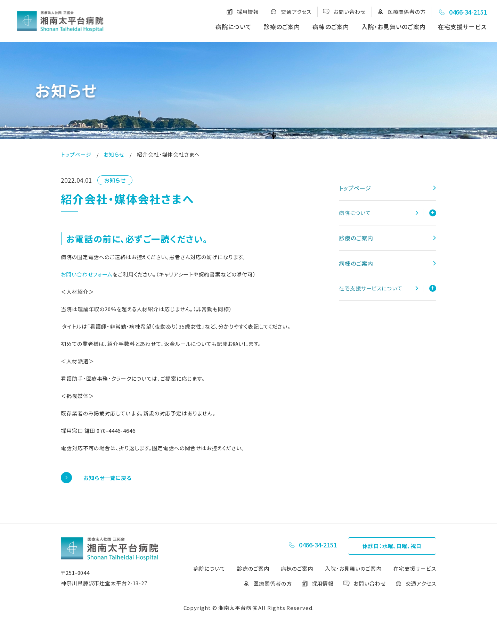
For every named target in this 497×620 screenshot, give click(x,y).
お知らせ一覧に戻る (107, 477)
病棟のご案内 (330, 26)
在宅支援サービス (462, 26)
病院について (233, 26)
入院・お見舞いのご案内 (393, 26)
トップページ (76, 154)
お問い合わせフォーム (87, 274)
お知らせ (114, 154)
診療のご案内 (282, 26)
